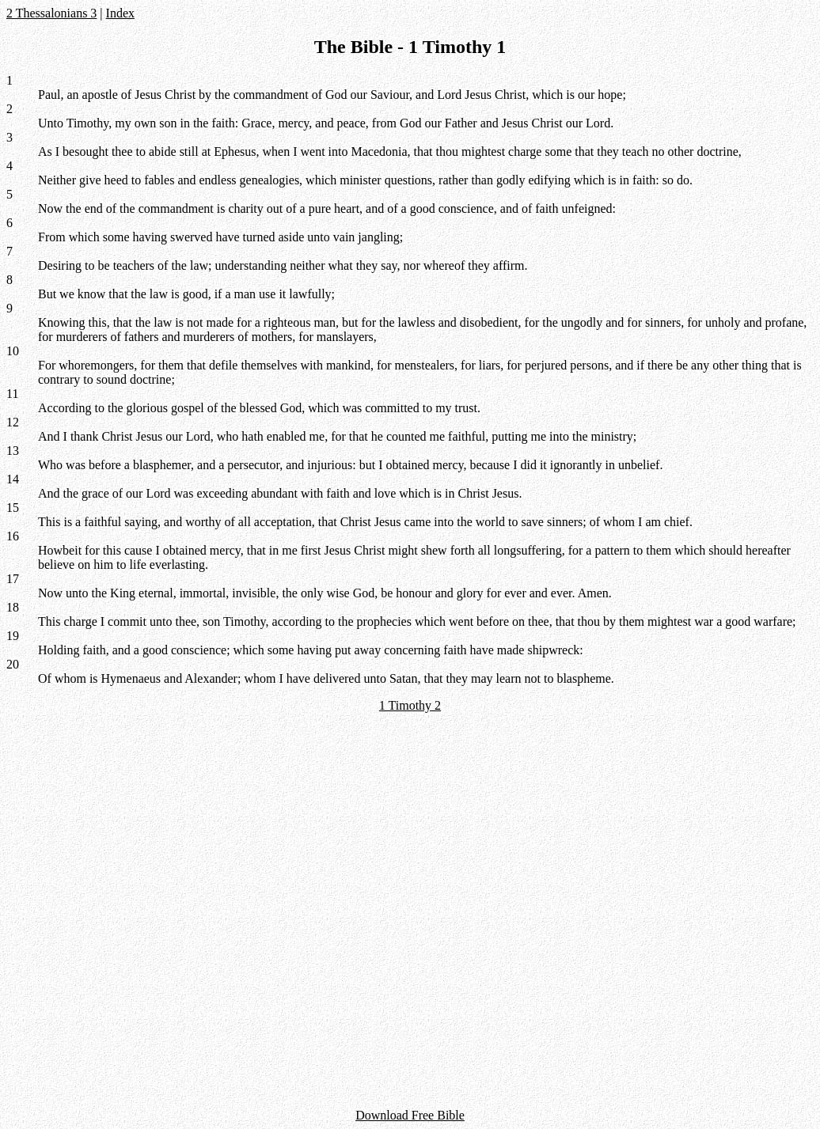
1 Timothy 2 (410, 705)
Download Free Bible (410, 1115)
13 (12, 450)
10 (12, 351)
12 (12, 422)
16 (12, 536)
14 (12, 479)
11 (12, 393)
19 (12, 635)
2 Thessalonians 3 (51, 13)
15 (12, 507)
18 (12, 607)
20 (12, 664)
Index (120, 13)
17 (12, 578)
